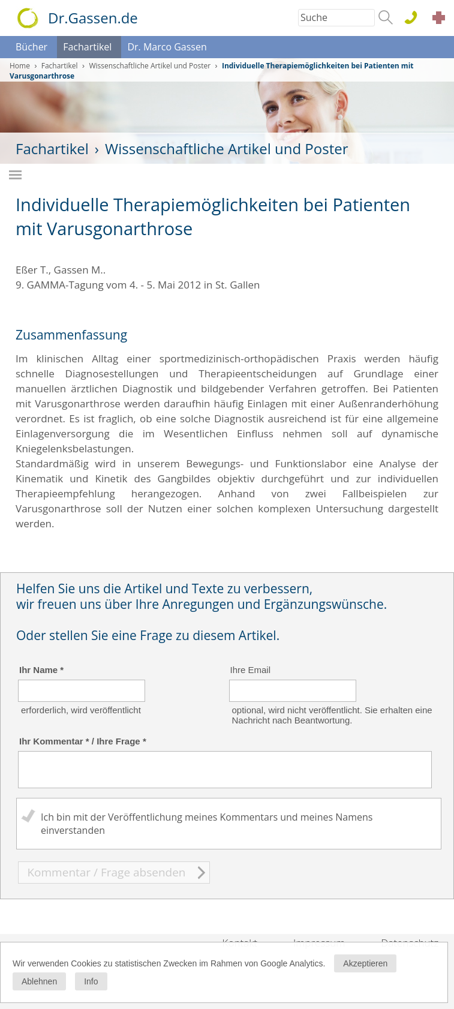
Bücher (31, 46)
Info (91, 981)
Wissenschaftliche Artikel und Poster (150, 66)
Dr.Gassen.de (93, 18)
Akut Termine (442, 19)
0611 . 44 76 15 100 (415, 18)
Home (20, 66)
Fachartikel (87, 46)
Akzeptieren (365, 963)
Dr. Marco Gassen (166, 46)
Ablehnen (39, 981)
